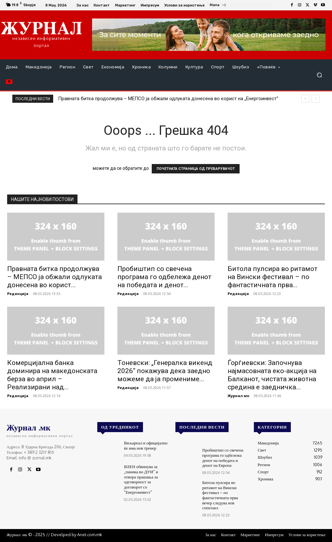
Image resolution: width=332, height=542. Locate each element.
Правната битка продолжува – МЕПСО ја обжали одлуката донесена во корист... (54, 277)
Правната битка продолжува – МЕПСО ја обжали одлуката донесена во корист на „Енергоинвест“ (168, 98)
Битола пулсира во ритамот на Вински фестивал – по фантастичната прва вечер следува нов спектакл (220, 495)
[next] (316, 99)
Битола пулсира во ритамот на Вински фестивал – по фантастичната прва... (272, 277)
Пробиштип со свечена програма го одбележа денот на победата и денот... (164, 277)
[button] (319, 75)
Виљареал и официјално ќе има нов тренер (145, 445)
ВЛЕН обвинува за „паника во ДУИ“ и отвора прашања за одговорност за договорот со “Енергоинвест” (141, 479)
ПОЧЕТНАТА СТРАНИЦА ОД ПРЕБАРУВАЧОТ (196, 169)
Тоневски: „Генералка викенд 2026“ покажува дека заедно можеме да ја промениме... (164, 371)
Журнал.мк (238, 395)
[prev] (305, 99)
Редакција (18, 293)
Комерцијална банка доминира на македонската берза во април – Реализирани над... (52, 375)
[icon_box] (218, 5)
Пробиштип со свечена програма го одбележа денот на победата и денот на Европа (222, 457)
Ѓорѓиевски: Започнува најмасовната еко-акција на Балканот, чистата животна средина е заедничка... (272, 375)
